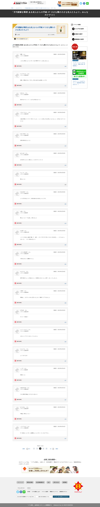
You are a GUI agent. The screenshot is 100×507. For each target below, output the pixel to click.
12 (46, 448)
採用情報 (65, 482)
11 (43, 448)
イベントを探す (45, 491)
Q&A (49, 482)
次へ (52, 448)
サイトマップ (20, 482)
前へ (28, 448)
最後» (57, 448)
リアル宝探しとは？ (36, 491)
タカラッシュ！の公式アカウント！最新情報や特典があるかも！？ (79, 83)
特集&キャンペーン (54, 491)
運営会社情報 (30, 482)
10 (40, 448)
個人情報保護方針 (40, 482)
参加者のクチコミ (63, 491)
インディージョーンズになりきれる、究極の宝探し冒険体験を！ (79, 64)
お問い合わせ (56, 482)
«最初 (23, 448)
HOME (28, 491)
